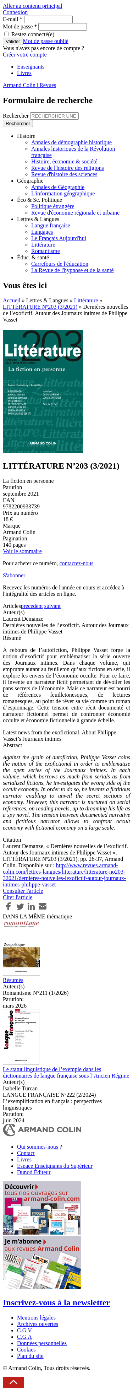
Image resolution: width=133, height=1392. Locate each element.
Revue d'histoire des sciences (64, 174)
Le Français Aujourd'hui (58, 238)
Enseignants (30, 67)
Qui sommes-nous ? (39, 1147)
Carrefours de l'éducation (59, 264)
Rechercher (16, 116)
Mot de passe (20, 26)
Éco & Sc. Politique (39, 200)
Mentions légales (36, 1318)
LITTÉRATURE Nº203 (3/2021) (40, 307)
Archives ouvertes (37, 1324)
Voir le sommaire (22, 551)
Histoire (26, 136)
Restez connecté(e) (32, 34)
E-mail (13, 19)
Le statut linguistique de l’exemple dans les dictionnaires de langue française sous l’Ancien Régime (66, 1072)
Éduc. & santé (33, 257)
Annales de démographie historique (71, 142)
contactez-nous (76, 563)
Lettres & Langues (38, 219)
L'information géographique (63, 193)
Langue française (50, 225)
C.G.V (24, 1330)
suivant (52, 606)
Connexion (15, 12)
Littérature (43, 245)
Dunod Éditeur (34, 1172)
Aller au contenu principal (32, 6)
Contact (26, 1153)
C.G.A (24, 1337)
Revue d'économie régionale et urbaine (75, 213)
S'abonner (14, 575)
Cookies (26, 1350)
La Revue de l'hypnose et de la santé (72, 270)
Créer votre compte (25, 55)
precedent (32, 606)
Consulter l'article (23, 891)
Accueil (12, 300)
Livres (24, 73)
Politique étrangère (52, 206)
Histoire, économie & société (64, 161)
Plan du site (30, 1356)
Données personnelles (42, 1343)
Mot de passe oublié (45, 41)
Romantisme (45, 251)
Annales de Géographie (57, 187)
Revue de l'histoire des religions (67, 168)
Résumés (13, 980)
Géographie (30, 181)
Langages (42, 232)
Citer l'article (17, 897)
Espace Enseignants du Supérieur (55, 1166)
